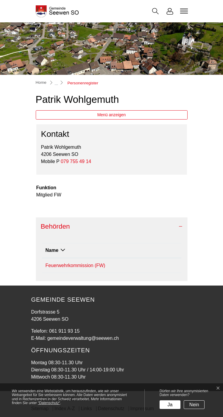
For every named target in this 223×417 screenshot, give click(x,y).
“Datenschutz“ (49, 403)
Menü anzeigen (111, 114)
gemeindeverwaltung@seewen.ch (83, 338)
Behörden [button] (55, 226)
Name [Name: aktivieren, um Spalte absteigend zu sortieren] (52, 250)
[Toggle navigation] (183, 11)
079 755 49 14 (76, 161)
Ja (170, 404)
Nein (194, 404)
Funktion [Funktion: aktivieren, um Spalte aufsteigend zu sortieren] (154, 250)
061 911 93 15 (64, 331)
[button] (155, 11)
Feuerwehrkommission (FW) (75, 265)
